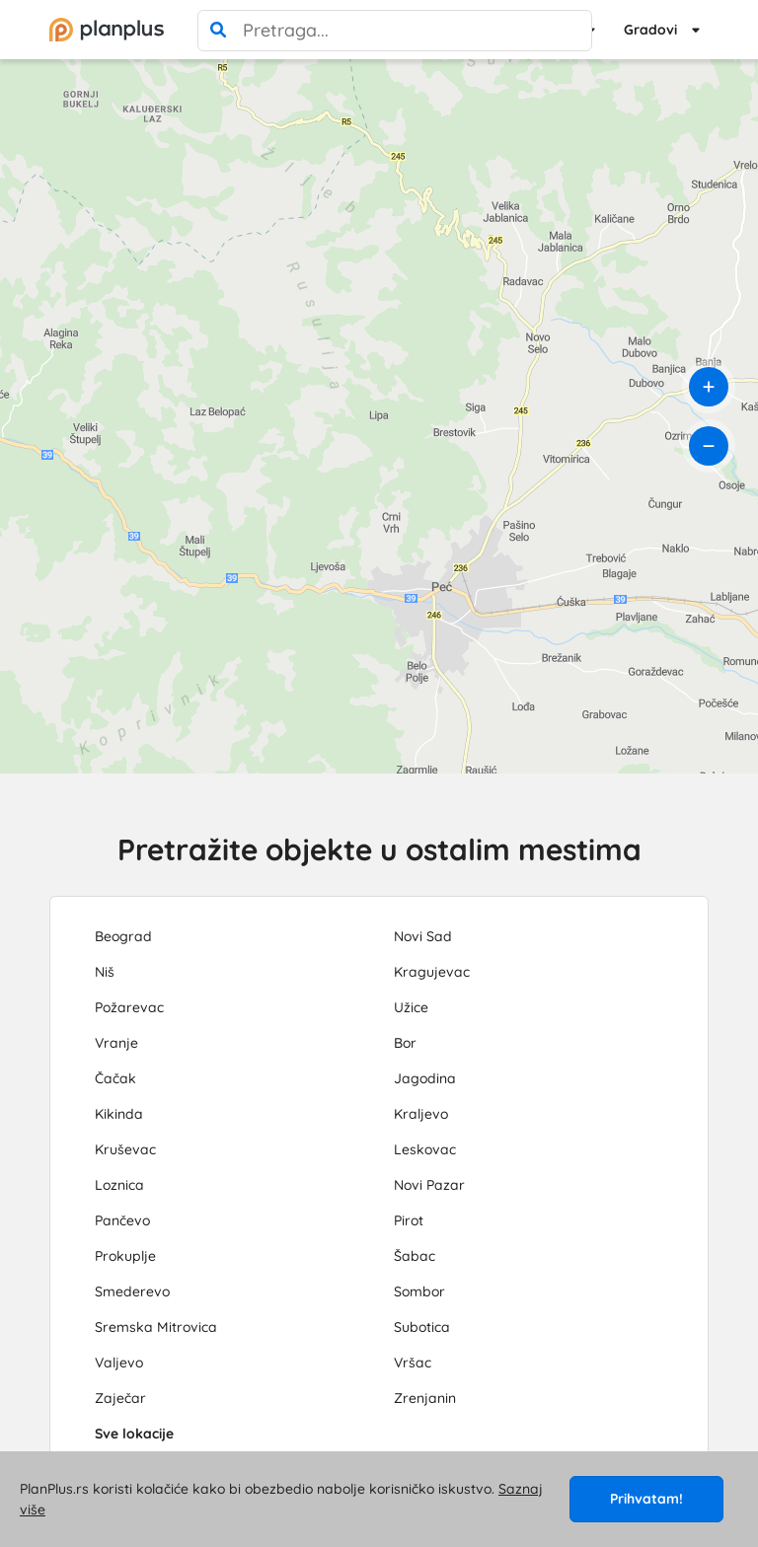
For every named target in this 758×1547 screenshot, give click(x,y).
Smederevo (132, 1291)
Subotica (422, 1327)
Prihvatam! (646, 1499)
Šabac (414, 1256)
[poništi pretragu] (571, 30)
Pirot (408, 1220)
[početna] (106, 29)
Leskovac (425, 1149)
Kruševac (125, 1149)
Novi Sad (423, 936)
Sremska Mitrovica (156, 1327)
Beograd (123, 936)
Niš (104, 972)
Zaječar (120, 1398)
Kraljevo (421, 1114)
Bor (405, 1043)
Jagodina (425, 1078)
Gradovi (650, 29)
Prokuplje (125, 1256)
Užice (411, 1007)
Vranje (116, 1043)
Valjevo (119, 1362)
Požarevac (129, 1007)
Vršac (412, 1362)
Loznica (119, 1185)
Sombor (419, 1291)
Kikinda (119, 1114)
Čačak (115, 1078)
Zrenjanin (425, 1398)
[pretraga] (218, 30)
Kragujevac (432, 972)
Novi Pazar (429, 1185)
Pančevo (122, 1220)
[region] (379, 416)
